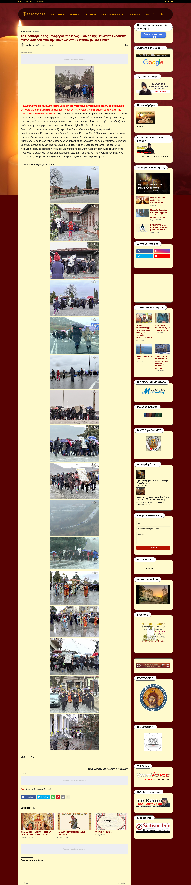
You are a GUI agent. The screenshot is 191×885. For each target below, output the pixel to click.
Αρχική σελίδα (26, 31)
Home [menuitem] (52, 14)
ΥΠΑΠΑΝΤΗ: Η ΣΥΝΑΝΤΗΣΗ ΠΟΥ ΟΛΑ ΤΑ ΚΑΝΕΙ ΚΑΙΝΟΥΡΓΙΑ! (36, 833)
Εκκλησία (36, 31)
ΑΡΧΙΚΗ (21, 2)
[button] (153, 14)
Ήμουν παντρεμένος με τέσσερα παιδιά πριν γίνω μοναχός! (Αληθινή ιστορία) (144, 331)
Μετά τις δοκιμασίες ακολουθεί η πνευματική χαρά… (158, 200)
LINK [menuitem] (147, 14)
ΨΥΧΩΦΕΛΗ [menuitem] (91, 14)
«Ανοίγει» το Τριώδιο (104, 832)
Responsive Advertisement (74, 59)
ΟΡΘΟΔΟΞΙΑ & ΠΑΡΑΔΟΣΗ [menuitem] (112, 14)
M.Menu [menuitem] (61, 14)
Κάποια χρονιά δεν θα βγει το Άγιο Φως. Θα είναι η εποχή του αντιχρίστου (152, 499)
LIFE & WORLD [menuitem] (134, 14)
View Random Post (153, 35)
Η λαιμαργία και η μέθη (144, 357)
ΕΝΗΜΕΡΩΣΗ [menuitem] (75, 14)
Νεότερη (25, 883)
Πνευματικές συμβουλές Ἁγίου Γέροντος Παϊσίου (162, 327)
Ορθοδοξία (48, 789)
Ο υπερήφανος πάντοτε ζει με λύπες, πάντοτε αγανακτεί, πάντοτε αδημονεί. (161, 362)
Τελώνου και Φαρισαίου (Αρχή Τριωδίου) (71, 833)
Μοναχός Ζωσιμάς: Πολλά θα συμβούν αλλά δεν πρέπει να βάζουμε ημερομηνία (159, 213)
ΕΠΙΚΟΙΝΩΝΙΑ (39, 2)
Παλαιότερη (122, 883)
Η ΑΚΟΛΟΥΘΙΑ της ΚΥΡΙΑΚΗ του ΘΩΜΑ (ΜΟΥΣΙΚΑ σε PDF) (159, 227)
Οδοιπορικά (38, 789)
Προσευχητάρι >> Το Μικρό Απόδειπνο (150, 186)
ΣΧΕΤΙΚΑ (29, 2)
